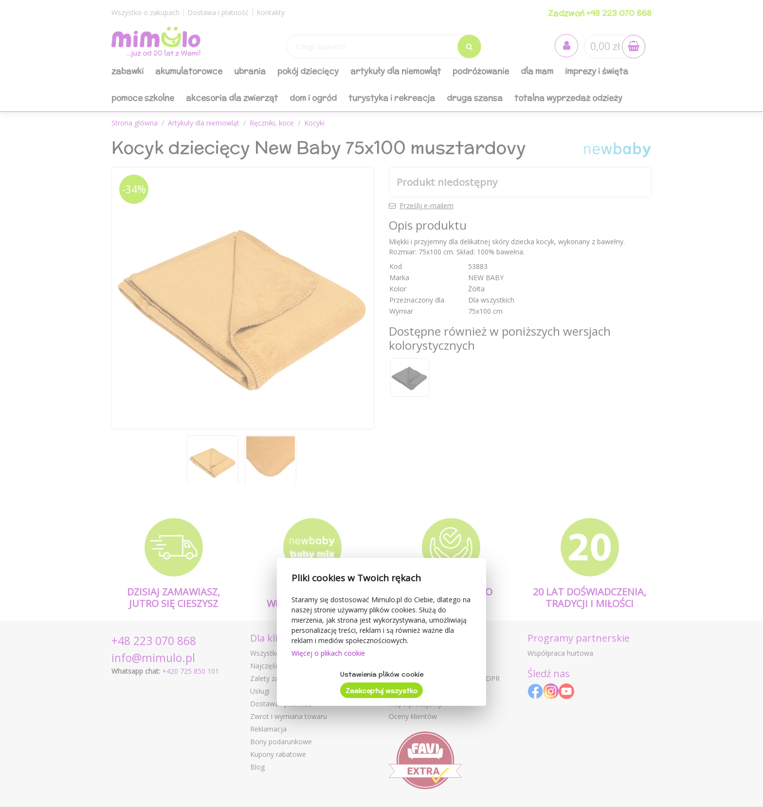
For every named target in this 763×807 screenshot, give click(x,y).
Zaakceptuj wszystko (381, 691)
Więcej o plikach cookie (328, 653)
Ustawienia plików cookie (381, 674)
